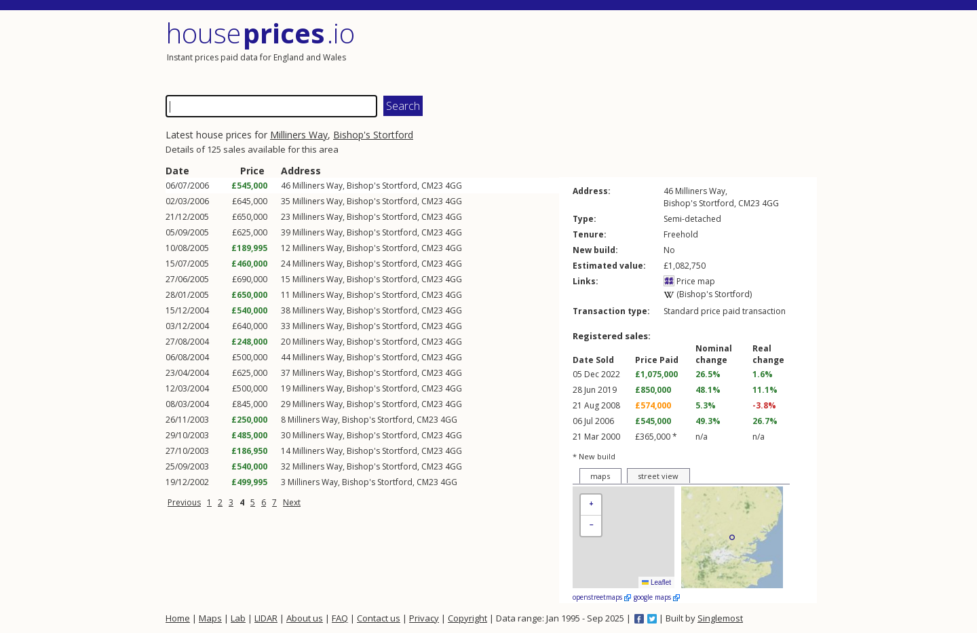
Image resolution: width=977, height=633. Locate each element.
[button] (591, 505)
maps (600, 476)
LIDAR (265, 618)
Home (178, 618)
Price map (689, 281)
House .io (260, 33)
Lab (238, 618)
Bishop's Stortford (373, 134)
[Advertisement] (654, 51)
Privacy (424, 618)
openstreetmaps (602, 597)
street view (658, 476)
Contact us (378, 618)
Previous (184, 502)
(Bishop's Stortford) (708, 294)
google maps (657, 597)
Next (292, 502)
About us (304, 618)
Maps (210, 618)
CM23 (432, 185)
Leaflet (656, 582)
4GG (453, 185)
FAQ (340, 618)
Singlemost (720, 618)
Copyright (467, 618)
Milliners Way (299, 134)
